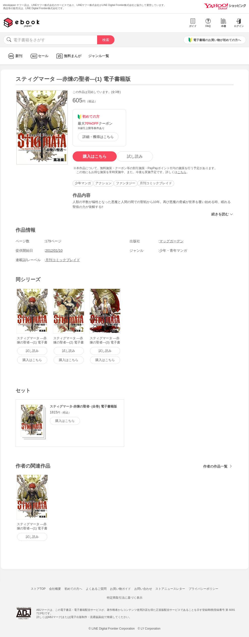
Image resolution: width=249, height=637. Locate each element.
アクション (103, 183)
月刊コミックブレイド (156, 183)
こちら (181, 172)
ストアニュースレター (170, 589)
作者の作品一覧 (215, 466)
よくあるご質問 (96, 589)
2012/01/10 (54, 250)
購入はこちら (95, 156)
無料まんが (68, 56)
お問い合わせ (143, 589)
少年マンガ (83, 183)
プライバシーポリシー (203, 589)
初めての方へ (73, 589)
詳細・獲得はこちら (98, 137)
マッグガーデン (171, 241)
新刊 (14, 56)
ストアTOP (38, 589)
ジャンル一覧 (98, 56)
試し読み (135, 156)
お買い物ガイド (120, 589)
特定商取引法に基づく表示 (124, 597)
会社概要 (55, 589)
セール (38, 56)
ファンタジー (125, 183)
